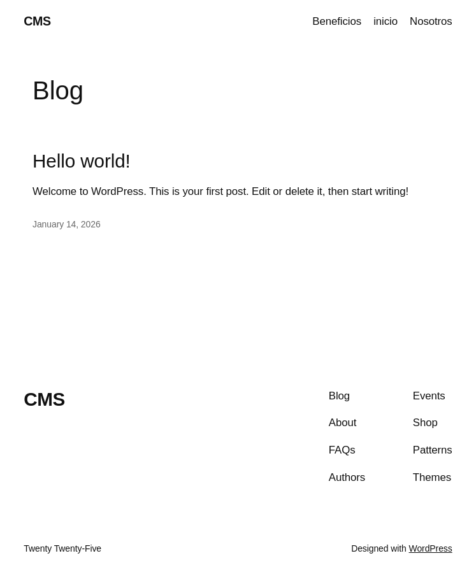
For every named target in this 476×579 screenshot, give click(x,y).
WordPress (430, 548)
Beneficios (336, 21)
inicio (385, 21)
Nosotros (431, 21)
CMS (37, 21)
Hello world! (81, 160)
